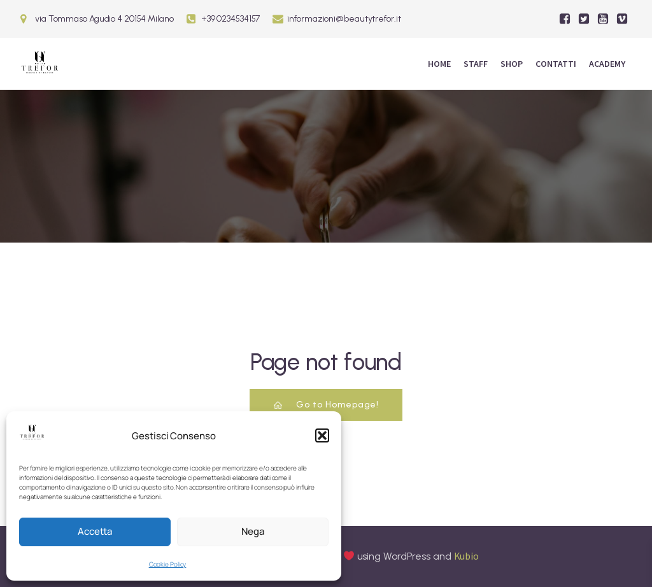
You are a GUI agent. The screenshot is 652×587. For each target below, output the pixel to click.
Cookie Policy (168, 564)
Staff (476, 63)
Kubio (466, 555)
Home (439, 63)
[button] (322, 435)
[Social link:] (564, 19)
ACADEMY (607, 63)
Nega (252, 531)
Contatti (555, 63)
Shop (511, 63)
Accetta (95, 531)
